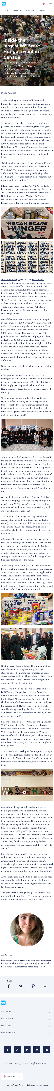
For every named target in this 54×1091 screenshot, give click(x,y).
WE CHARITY (26, 1018)
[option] (43, 3)
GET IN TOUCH (26, 1032)
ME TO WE (26, 1025)
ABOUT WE (26, 1011)
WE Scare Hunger (10, 279)
